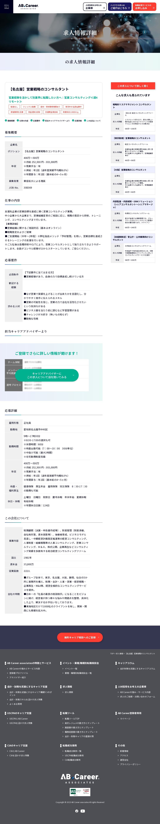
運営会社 (124, 759)
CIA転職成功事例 (72, 759)
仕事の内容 (23, 120)
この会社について (94, 120)
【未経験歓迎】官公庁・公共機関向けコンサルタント (133, 238)
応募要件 (36, 120)
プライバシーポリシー (130, 764)
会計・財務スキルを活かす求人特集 (25, 699)
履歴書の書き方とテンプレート (79, 727)
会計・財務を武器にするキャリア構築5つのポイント (30, 694)
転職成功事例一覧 (73, 751)
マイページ (125, 718)
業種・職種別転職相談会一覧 (78, 673)
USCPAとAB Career (18, 718)
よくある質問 (15, 703)
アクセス (124, 755)
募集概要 (11, 120)
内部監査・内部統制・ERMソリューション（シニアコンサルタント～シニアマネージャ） (133, 204)
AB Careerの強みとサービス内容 (24, 668)
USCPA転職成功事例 (74, 755)
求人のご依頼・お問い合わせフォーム (137, 696)
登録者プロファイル (18, 673)
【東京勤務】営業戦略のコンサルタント (132, 138)
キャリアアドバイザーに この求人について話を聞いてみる (47, 375)
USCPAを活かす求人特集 (20, 723)
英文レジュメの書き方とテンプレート (82, 723)
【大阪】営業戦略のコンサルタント (129, 169)
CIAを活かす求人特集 (19, 755)
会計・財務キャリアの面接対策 (79, 736)
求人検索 (69, 692)
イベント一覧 (71, 668)
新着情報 (124, 751)
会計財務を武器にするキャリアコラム (137, 668)
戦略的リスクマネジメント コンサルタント (132, 106)
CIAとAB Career (17, 751)
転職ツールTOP (72, 718)
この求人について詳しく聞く (133, 86)
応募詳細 (78, 120)
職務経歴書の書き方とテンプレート (81, 731)
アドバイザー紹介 (17, 677)
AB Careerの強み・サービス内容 (135, 692)
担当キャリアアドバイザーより (57, 120)
